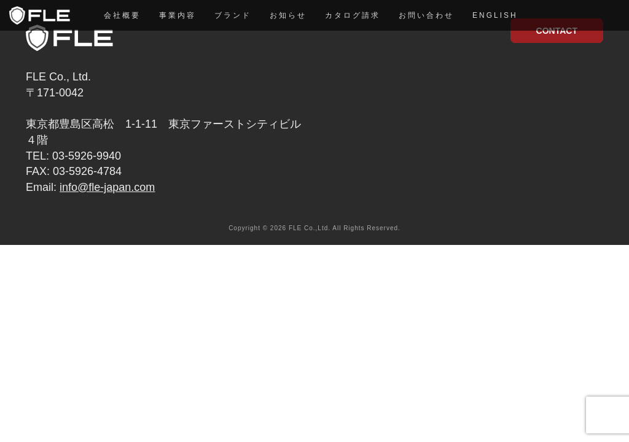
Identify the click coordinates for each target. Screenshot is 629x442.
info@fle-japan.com (107, 187)
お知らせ (288, 15)
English (495, 15)
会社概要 (122, 15)
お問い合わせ (426, 15)
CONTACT (556, 31)
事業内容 (177, 15)
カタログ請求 (352, 15)
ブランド (232, 15)
